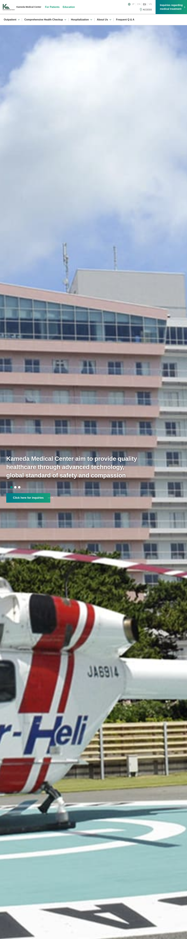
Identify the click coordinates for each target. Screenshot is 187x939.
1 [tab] (11, 487)
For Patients (52, 7)
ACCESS (147, 9)
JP (133, 4)
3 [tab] (19, 487)
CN (138, 4)
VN (150, 4)
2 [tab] (15, 487)
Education (69, 7)
